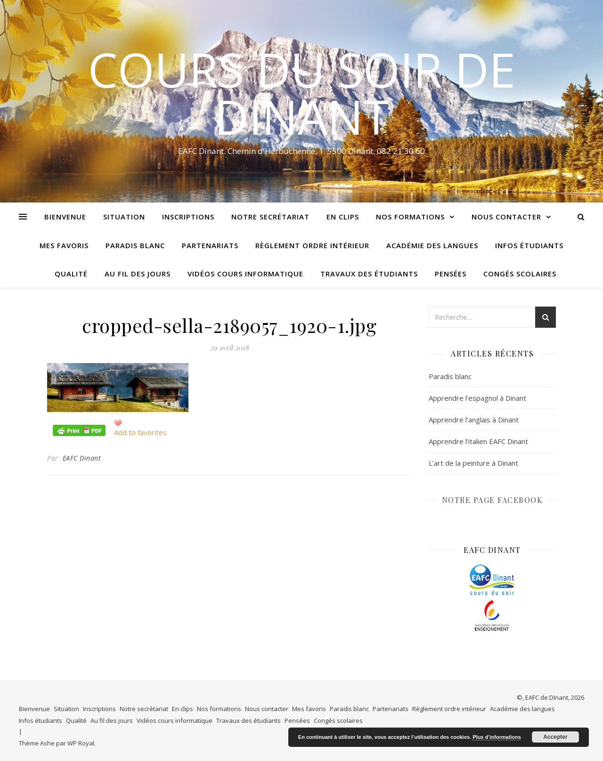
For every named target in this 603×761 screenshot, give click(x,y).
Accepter (555, 737)
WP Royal (80, 743)
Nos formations (410, 216)
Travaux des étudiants (369, 273)
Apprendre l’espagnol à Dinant (477, 398)
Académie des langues (432, 245)
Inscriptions (188, 216)
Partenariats (210, 245)
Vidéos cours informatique (245, 273)
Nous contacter (506, 216)
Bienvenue (65, 216)
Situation (124, 216)
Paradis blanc (135, 245)
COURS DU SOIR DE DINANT (301, 93)
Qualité (71, 273)
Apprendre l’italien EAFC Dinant (478, 441)
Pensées (450, 273)
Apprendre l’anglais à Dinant (474, 419)
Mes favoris (64, 245)
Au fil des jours (138, 273)
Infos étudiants (529, 245)
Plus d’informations (497, 737)
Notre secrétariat (270, 216)
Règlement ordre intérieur (312, 245)
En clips (342, 216)
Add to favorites (140, 432)
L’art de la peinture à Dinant (473, 463)
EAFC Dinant (82, 457)
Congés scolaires (519, 273)
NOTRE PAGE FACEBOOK (492, 500)
